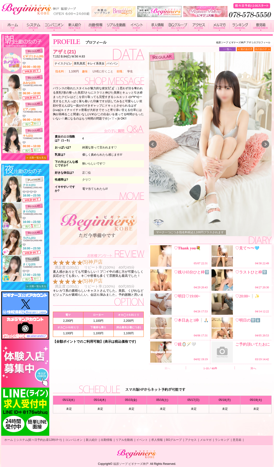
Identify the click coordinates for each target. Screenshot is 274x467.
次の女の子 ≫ (262, 49)
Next (265, 144)
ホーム (8, 440)
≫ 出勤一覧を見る (36, 157)
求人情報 (157, 440)
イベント (142, 440)
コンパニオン (73, 440)
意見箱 (237, 440)
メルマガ (206, 440)
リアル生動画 (124, 440)
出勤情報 (106, 440)
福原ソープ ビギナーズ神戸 (131, 464)
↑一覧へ (227, 49)
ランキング (222, 440)
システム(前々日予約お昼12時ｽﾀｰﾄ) (39, 440)
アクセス (191, 440)
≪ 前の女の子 (245, 49)
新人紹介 (91, 440)
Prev (153, 144)
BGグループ (174, 440)
